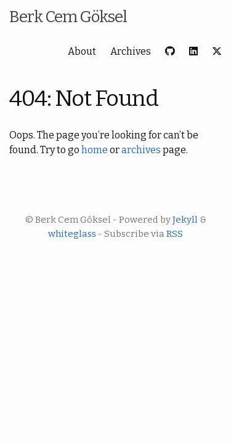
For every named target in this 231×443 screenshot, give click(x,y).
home (94, 150)
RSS (174, 233)
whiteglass (72, 233)
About (82, 51)
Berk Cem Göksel (68, 16)
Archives (130, 51)
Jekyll (185, 219)
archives (141, 150)
